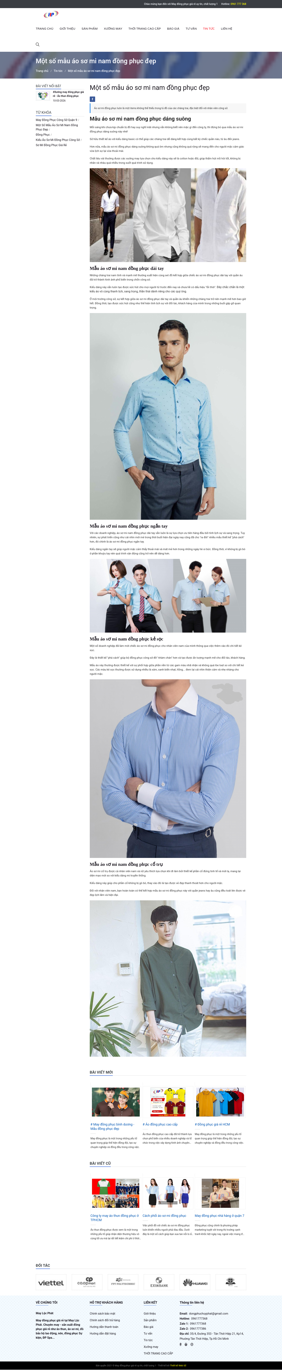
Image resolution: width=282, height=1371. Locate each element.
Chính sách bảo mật (102, 1315)
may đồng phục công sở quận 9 (56, 121)
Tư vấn (191, 29)
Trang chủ (44, 29)
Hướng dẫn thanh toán (104, 1328)
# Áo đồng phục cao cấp (160, 1125)
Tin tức (209, 29)
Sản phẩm (90, 29)
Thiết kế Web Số (178, 1366)
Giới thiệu (67, 29)
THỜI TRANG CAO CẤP (144, 29)
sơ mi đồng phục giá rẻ (51, 146)
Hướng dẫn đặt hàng (103, 1334)
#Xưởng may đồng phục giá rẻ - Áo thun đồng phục (68, 95)
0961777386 (198, 1330)
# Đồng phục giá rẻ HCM (212, 1125)
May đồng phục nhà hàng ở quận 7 (219, 1217)
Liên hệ (226, 29)
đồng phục (43, 136)
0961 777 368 (238, 4)
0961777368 (199, 1320)
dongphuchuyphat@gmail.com (208, 1315)
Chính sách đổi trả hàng (105, 1321)
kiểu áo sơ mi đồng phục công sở (58, 141)
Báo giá (173, 29)
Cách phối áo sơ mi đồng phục (164, 1217)
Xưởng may (113, 29)
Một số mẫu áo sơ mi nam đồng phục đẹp (95, 72)
